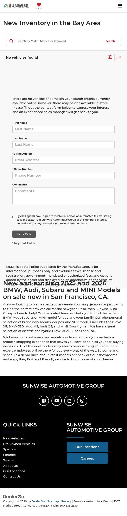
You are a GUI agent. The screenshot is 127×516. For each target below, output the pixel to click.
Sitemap (53, 501)
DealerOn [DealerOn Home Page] (38, 501)
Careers (87, 458)
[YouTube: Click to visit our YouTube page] (57, 401)
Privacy (66, 501)
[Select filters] (110, 58)
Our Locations (14, 471)
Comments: (19, 184)
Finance (9, 455)
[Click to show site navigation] (120, 6)
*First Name (19, 122)
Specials (9, 449)
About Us (10, 466)
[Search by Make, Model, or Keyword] (59, 41)
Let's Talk (24, 234)
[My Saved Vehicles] (39, 6)
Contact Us (12, 476)
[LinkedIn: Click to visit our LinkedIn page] (69, 401)
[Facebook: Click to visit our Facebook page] (44, 401)
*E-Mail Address (22, 153)
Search (110, 41)
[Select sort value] (118, 57)
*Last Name (19, 138)
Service (8, 460)
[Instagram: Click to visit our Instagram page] (82, 401)
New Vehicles (13, 438)
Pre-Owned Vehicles (19, 444)
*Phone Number (22, 169)
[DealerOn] (13, 496)
